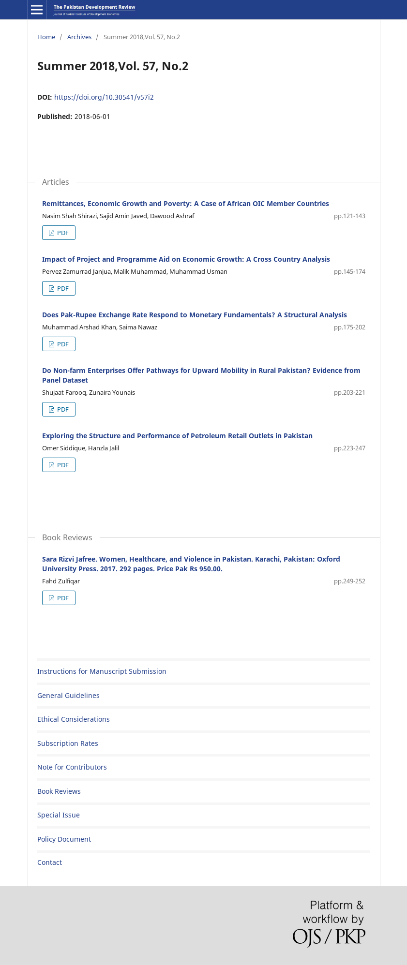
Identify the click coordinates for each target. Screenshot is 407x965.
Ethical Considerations (73, 719)
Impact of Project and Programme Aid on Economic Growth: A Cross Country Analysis (186, 259)
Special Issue (58, 814)
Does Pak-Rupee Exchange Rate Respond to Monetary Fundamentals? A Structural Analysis (194, 314)
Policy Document (64, 839)
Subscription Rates (67, 743)
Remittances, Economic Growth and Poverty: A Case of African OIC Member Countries (185, 203)
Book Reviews (59, 791)
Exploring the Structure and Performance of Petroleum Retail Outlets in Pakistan (177, 435)
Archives (79, 36)
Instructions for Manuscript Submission (101, 671)
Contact (49, 862)
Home (46, 36)
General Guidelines (68, 695)
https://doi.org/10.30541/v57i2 (104, 97)
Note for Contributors (72, 767)
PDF (62, 232)
